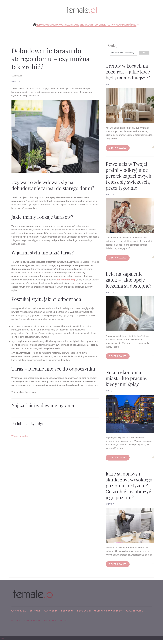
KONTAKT (35, 611)
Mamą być (125, 25)
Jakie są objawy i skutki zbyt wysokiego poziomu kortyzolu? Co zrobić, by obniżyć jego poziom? (129, 485)
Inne (133, 25)
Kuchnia (64, 25)
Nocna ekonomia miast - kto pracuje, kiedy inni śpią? (126, 378)
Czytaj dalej (117, 148)
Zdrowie (74, 25)
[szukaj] (123, 53)
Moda (55, 25)
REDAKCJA (67, 611)
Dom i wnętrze (97, 25)
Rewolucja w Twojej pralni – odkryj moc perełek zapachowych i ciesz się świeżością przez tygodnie (128, 176)
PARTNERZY (51, 611)
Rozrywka (112, 25)
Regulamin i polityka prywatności (100, 611)
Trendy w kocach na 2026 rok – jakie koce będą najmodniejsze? (128, 71)
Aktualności (44, 25)
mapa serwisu (134, 611)
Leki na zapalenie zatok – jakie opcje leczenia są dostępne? (129, 279)
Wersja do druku (19, 436)
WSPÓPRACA (18, 611)
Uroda (84, 25)
